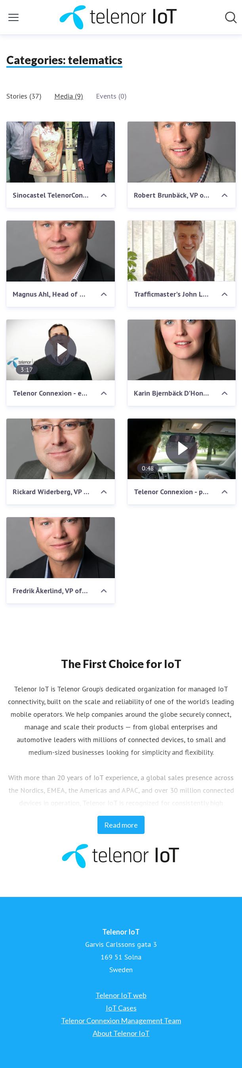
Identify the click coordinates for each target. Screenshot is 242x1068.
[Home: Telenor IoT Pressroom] (118, 17)
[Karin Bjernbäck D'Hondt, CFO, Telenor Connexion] (182, 350)
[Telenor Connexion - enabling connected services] (60, 350)
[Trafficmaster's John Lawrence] (182, 251)
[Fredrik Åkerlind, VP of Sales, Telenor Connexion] (60, 547)
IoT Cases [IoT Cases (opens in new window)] (121, 1007)
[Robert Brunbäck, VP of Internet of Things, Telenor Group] (182, 152)
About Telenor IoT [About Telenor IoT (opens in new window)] (121, 1033)
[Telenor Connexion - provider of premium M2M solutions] (182, 449)
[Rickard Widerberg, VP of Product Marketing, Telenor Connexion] (60, 449)
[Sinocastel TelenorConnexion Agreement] (60, 152)
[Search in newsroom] (231, 17)
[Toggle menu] (13, 17)
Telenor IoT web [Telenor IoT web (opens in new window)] (121, 995)
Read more (121, 825)
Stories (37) (24, 96)
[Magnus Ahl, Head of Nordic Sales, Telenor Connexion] (60, 251)
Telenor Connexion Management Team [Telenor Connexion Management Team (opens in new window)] (121, 1020)
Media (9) (68, 96)
